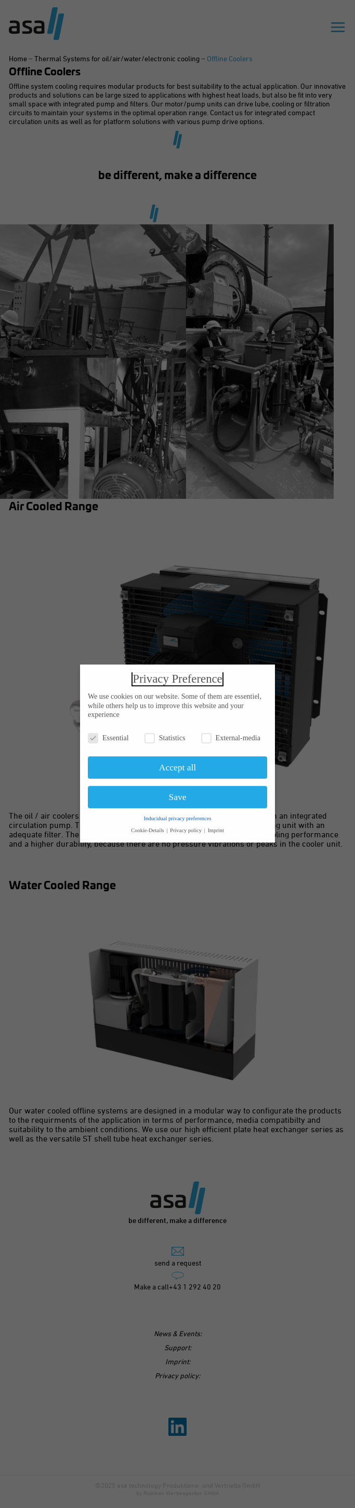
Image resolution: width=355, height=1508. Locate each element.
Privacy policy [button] (186, 827)
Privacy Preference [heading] (177, 675)
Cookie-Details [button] (148, 827)
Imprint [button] (215, 827)
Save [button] (177, 794)
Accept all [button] (177, 764)
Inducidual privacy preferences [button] (177, 815)
